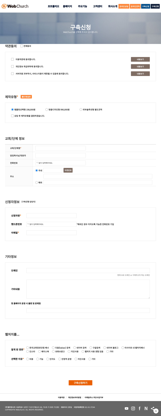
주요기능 (82, 6)
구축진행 (155, 6)
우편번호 (68, 170)
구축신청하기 (80, 383)
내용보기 (140, 59)
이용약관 (61, 397)
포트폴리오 (53, 6)
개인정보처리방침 (74, 397)
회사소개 (112, 6)
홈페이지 (67, 6)
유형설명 (26, 96)
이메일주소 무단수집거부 (94, 397)
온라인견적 (135, 6)
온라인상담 (123, 6)
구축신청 (145, 6)
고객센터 (97, 6)
